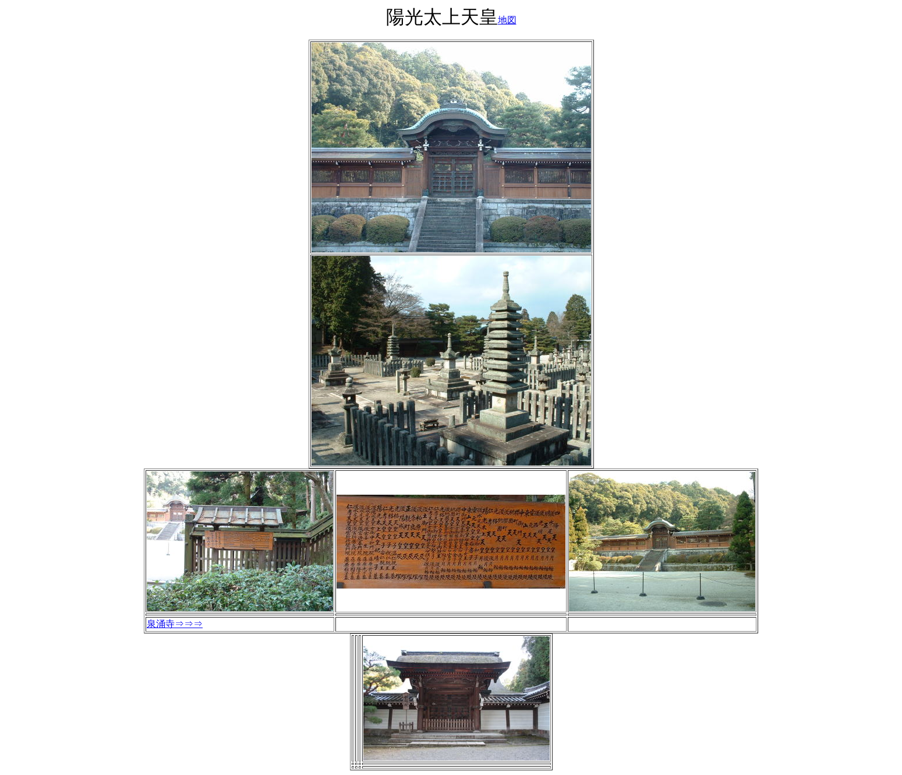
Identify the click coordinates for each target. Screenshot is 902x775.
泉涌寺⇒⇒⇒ (175, 624)
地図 (507, 20)
